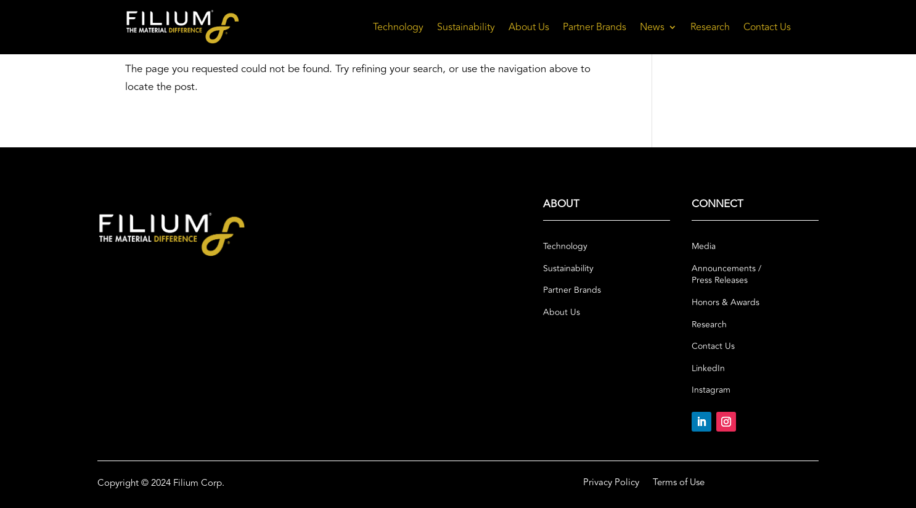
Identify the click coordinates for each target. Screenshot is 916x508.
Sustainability (466, 27)
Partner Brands (594, 27)
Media (704, 246)
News (652, 27)
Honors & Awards (725, 303)
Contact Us (767, 27)
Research (710, 27)
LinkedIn (708, 369)
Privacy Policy (611, 484)
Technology (398, 27)
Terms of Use (679, 484)
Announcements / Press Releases (726, 275)
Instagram (711, 390)
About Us (529, 27)
